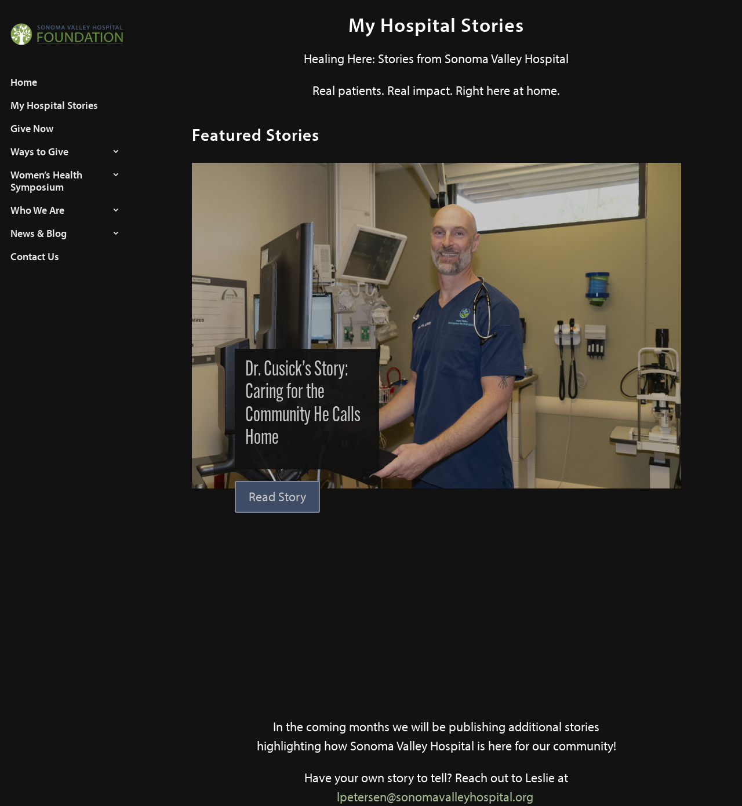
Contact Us (34, 267)
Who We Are (37, 220)
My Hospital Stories (54, 116)
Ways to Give (39, 162)
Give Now (31, 139)
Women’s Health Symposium (46, 191)
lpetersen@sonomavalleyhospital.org (435, 797)
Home (23, 92)
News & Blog (38, 244)
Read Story (277, 496)
